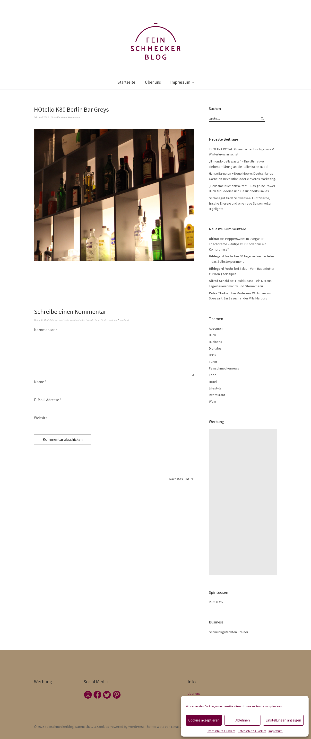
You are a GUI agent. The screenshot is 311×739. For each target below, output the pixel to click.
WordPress (136, 726)
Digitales (215, 348)
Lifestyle (215, 388)
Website (41, 417)
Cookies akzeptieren (203, 720)
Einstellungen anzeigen (283, 720)
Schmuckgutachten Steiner (228, 632)
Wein (212, 401)
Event (213, 362)
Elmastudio (179, 726)
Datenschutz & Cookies (221, 731)
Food (212, 375)
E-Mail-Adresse (47, 399)
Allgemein (216, 328)
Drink (212, 355)
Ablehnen (242, 720)
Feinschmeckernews (224, 368)
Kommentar (45, 329)
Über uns (153, 82)
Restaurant (217, 395)
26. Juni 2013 (41, 117)
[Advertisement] (244, 502)
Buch (212, 335)
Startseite (126, 82)
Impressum (275, 731)
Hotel (213, 381)
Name (40, 381)
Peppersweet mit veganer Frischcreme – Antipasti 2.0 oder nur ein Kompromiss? (237, 243)
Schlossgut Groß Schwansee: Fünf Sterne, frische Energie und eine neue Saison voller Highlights (240, 203)
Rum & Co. (216, 602)
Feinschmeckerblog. (60, 726)
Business (215, 342)
